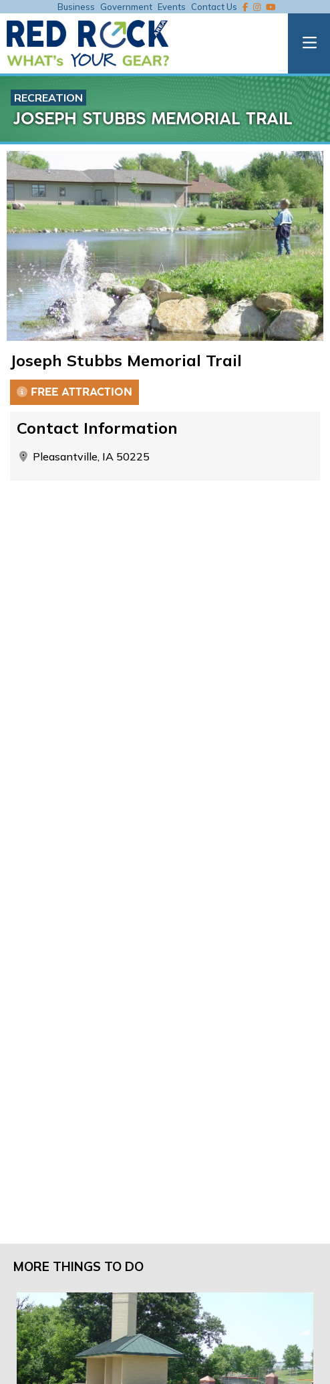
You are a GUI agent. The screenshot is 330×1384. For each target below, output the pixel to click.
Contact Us (214, 6)
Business (76, 6)
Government (126, 6)
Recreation (48, 97)
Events (172, 6)
